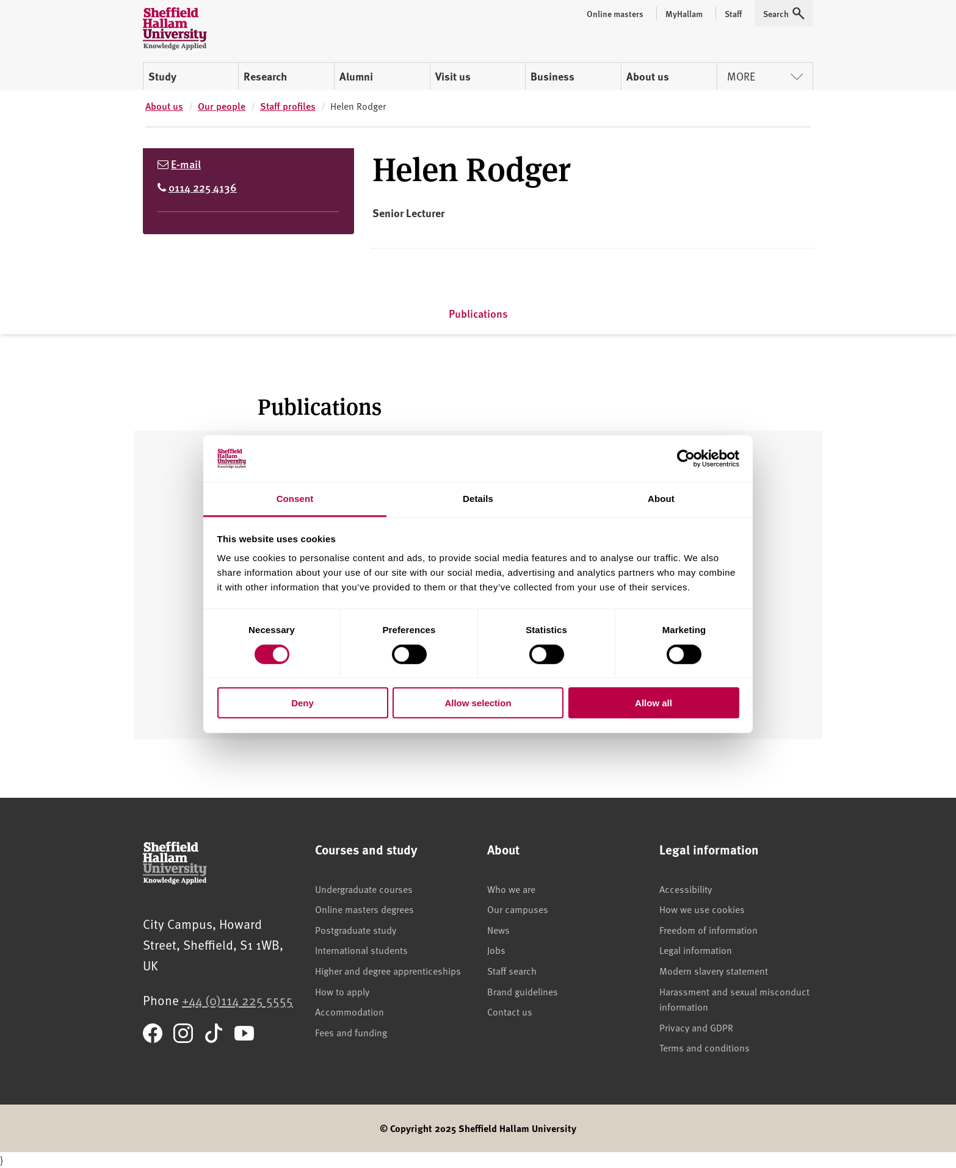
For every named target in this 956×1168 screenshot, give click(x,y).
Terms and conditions (704, 1047)
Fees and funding (351, 1032)
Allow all (653, 703)
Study (162, 76)
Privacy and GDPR (696, 1027)
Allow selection (477, 703)
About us (647, 76)
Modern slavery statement (713, 970)
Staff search (512, 970)
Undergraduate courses (364, 888)
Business (552, 76)
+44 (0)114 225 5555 (237, 1000)
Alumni (356, 76)
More (765, 76)
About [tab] (661, 498)
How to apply (342, 991)
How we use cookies (702, 908)
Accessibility (685, 888)
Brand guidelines (522, 991)
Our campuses (517, 908)
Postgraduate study (355, 929)
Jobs (496, 949)
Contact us (509, 1011)
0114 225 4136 (202, 187)
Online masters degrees (364, 908)
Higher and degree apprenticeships (388, 970)
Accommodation (349, 1011)
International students (361, 949)
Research (265, 76)
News (498, 929)
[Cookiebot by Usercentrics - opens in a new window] (685, 459)
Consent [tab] (295, 498)
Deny (302, 703)
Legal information (695, 949)
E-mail (186, 163)
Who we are (511, 888)
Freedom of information (708, 929)
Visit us (453, 76)
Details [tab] (478, 498)
